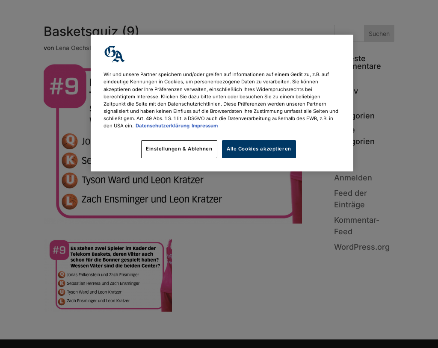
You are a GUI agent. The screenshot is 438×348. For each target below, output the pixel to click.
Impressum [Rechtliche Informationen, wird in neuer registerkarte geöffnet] (205, 126)
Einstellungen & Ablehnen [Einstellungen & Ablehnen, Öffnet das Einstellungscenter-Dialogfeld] (179, 149)
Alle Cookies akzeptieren (259, 149)
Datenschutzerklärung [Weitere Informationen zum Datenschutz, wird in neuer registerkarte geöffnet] (162, 126)
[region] (222, 103)
